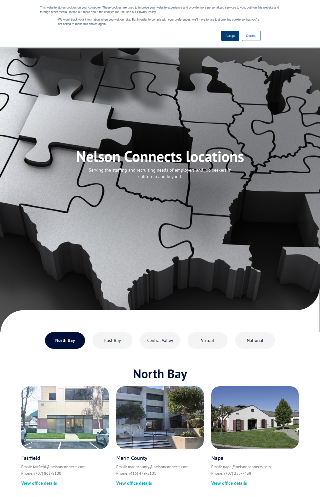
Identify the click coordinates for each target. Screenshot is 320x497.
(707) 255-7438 (237, 473)
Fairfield (30, 457)
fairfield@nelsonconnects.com (59, 466)
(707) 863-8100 (47, 473)
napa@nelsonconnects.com (247, 466)
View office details (39, 483)
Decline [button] (251, 36)
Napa (217, 457)
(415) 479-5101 (142, 473)
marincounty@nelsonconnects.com (158, 466)
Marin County (131, 457)
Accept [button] (230, 36)
